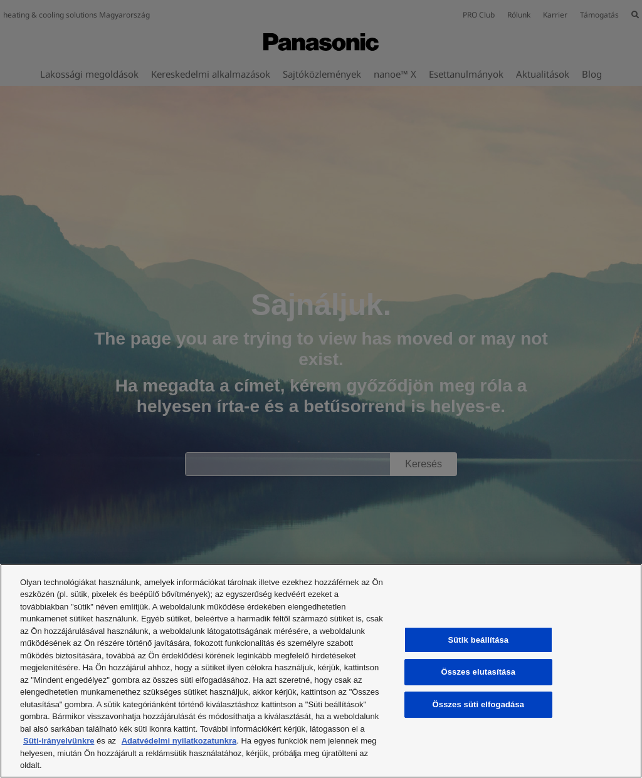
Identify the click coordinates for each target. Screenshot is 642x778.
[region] (321, 671)
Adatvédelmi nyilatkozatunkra (179, 740)
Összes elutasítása (478, 672)
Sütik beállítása (478, 640)
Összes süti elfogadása (479, 704)
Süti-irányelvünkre (58, 740)
